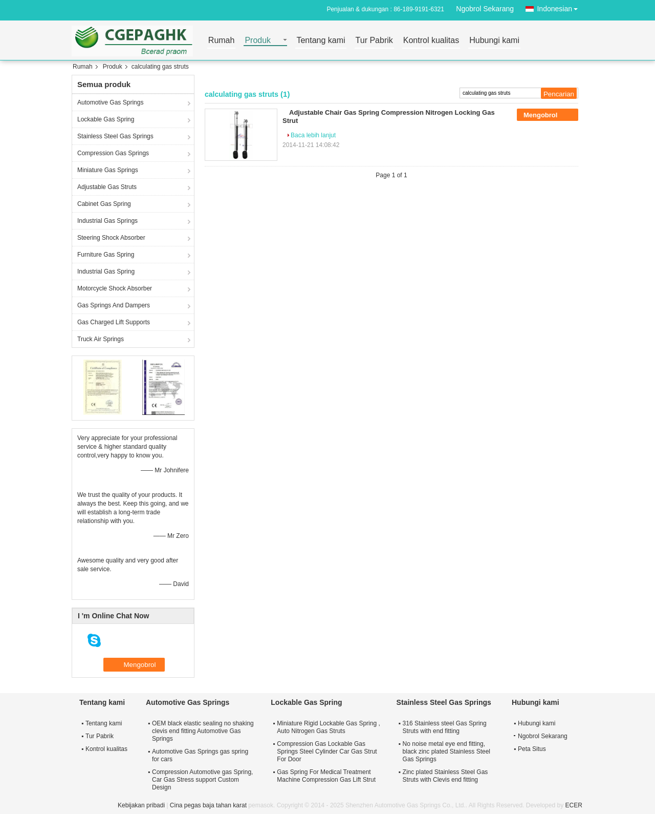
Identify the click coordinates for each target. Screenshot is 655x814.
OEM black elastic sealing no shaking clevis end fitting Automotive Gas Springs (203, 731)
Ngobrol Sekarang (485, 9)
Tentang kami (320, 41)
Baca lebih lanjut (313, 135)
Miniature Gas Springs (107, 170)
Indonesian (560, 7)
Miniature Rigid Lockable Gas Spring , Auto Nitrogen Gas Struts (328, 727)
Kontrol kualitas (431, 41)
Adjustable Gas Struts (107, 187)
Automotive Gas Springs (110, 102)
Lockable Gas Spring (105, 119)
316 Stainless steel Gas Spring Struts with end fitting (445, 727)
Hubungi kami (494, 41)
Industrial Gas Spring (106, 271)
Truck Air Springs (100, 339)
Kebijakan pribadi (141, 805)
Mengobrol (547, 115)
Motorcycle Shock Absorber (114, 288)
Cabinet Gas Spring (104, 203)
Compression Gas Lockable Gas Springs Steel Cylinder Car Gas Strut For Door (327, 751)
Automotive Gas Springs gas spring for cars (200, 755)
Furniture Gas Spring (105, 254)
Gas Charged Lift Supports (113, 322)
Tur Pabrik (374, 41)
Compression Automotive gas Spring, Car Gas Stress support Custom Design (202, 779)
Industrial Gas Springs (107, 220)
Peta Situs (532, 749)
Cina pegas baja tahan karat (208, 805)
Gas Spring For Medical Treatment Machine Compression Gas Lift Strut (326, 775)
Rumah (221, 41)
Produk (258, 41)
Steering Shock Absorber (111, 237)
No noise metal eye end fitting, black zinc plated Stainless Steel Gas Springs (446, 751)
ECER (573, 805)
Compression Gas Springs (113, 153)
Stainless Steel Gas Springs (115, 136)
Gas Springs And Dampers (113, 305)
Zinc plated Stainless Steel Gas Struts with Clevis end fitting (445, 775)
